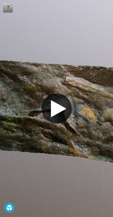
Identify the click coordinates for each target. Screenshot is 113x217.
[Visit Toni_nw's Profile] (8, 8)
